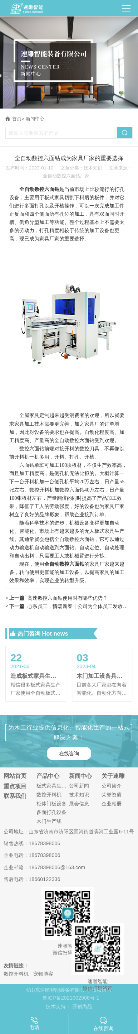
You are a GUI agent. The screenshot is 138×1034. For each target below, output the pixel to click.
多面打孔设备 (51, 812)
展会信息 (79, 803)
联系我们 (15, 796)
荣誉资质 (112, 794)
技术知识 (79, 794)
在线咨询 (69, 753)
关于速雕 (113, 776)
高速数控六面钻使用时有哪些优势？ (56, 598)
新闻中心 (35, 118)
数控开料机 (48, 794)
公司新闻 (79, 785)
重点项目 (15, 786)
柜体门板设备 (51, 803)
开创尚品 (82, 1006)
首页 (18, 118)
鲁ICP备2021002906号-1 (71, 998)
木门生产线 (48, 821)
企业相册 (112, 803)
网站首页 (15, 776)
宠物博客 (43, 974)
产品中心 (47, 776)
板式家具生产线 (52, 785)
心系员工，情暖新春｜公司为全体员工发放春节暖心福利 (68, 606)
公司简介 (112, 785)
